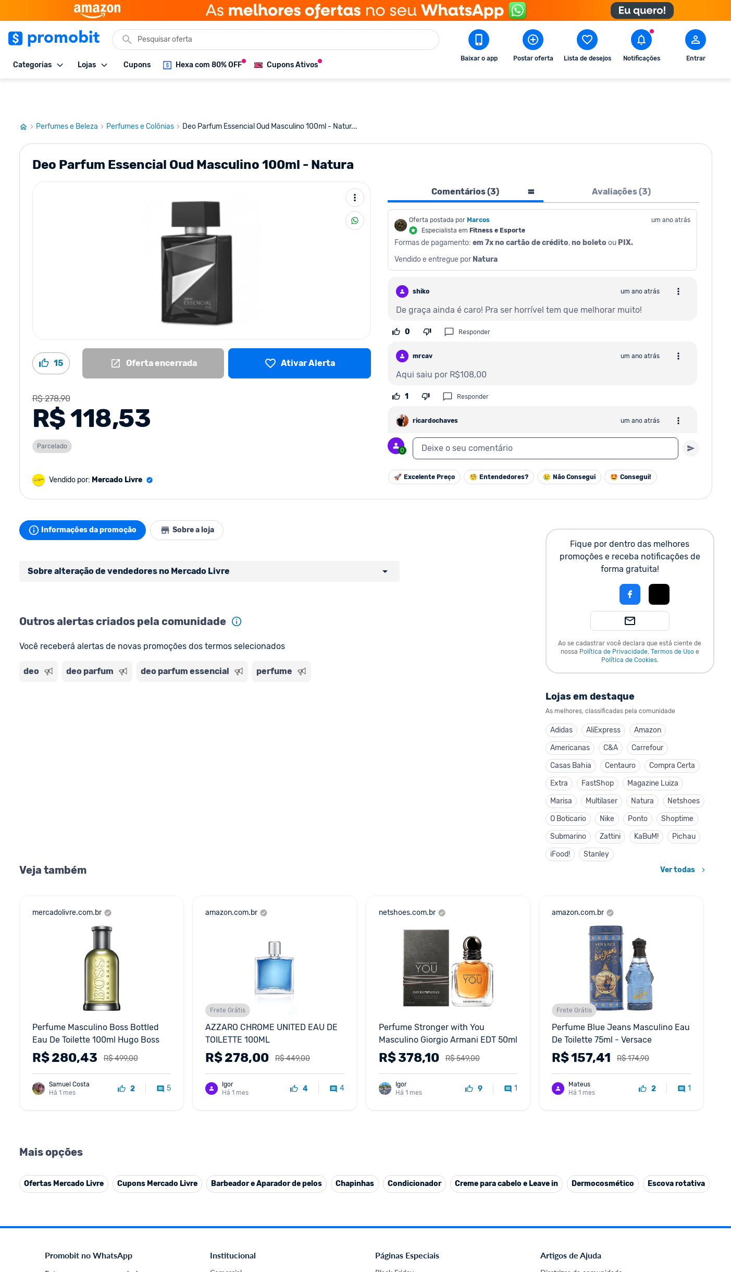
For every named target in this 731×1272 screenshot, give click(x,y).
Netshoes (683, 769)
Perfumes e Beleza (71, 95)
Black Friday (394, 1241)
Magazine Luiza (652, 752)
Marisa (561, 769)
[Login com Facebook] (630, 563)
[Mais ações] (354, 166)
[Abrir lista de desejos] (587, 47)
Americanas (570, 716)
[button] (594, 563)
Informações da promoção (86, 499)
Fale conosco (231, 1254)
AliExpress (603, 698)
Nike (607, 787)
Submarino (568, 805)
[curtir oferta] (126, 1057)
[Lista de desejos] (299, 332)
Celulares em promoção (413, 1254)
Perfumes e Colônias (144, 95)
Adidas (561, 698)
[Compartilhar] (354, 189)
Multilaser (601, 769)
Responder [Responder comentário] (467, 301)
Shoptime (677, 787)
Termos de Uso (672, 620)
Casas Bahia (570, 734)
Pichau (684, 805)
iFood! (560, 822)
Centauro (620, 734)
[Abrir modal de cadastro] (695, 47)
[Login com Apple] (659, 563)
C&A (610, 716)
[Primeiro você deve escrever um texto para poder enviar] (691, 417)
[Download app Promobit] (479, 47)
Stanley (596, 822)
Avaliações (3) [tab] (621, 160)
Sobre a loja (197, 499)
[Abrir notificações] (641, 47)
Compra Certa (672, 734)
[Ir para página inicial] (27, 95)
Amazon (647, 698)
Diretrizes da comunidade (581, 1241)
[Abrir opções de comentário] (678, 260)
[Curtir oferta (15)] (51, 332)
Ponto (638, 787)
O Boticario (568, 787)
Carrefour (647, 716)
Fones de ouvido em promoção (425, 1266)
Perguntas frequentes (574, 1266)
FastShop (597, 752)
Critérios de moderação (577, 1254)
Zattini (610, 805)
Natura (642, 769)
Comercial (226, 1241)
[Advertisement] (219, 694)
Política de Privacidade (613, 620)
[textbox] (546, 417)
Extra (559, 752)
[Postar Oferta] (533, 47)
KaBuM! (646, 805)
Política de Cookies (629, 628)
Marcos (478, 188)
